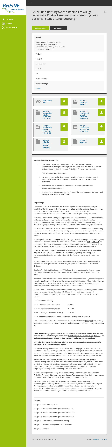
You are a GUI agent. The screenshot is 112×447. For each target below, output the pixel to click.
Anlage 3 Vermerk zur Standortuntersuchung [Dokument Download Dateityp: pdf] (84, 129)
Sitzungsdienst (100, 439)
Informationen (41, 28)
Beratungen (59, 28)
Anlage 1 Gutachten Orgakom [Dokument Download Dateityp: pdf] (84, 102)
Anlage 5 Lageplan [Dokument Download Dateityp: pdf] (83, 141)
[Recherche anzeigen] (105, 12)
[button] (13, 27)
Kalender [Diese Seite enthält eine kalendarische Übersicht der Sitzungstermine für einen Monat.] (8, 23)
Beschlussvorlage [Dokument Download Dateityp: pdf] (48, 101)
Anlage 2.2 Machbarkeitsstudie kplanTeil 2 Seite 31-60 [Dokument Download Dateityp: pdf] (84, 115)
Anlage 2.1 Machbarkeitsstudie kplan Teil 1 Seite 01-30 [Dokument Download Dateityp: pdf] (48, 115)
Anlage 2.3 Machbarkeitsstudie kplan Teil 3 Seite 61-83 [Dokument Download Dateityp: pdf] (48, 129)
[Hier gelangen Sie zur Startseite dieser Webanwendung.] (13, 8)
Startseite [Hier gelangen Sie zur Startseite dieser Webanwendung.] (8, 19)
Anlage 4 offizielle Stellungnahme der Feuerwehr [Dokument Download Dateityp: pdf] (48, 143)
